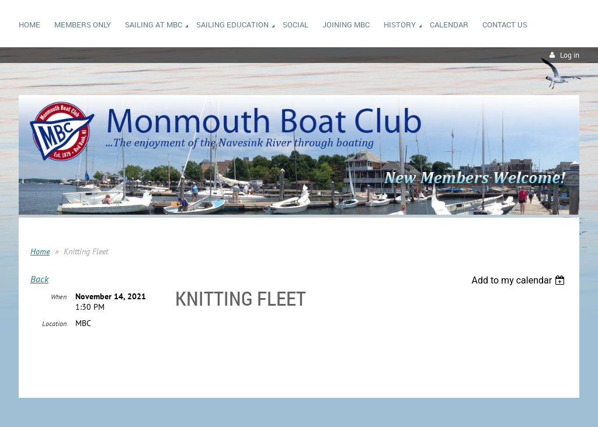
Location (54, 323)
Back (39, 279)
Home (40, 251)
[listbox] (519, 280)
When (59, 296)
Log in (569, 55)
